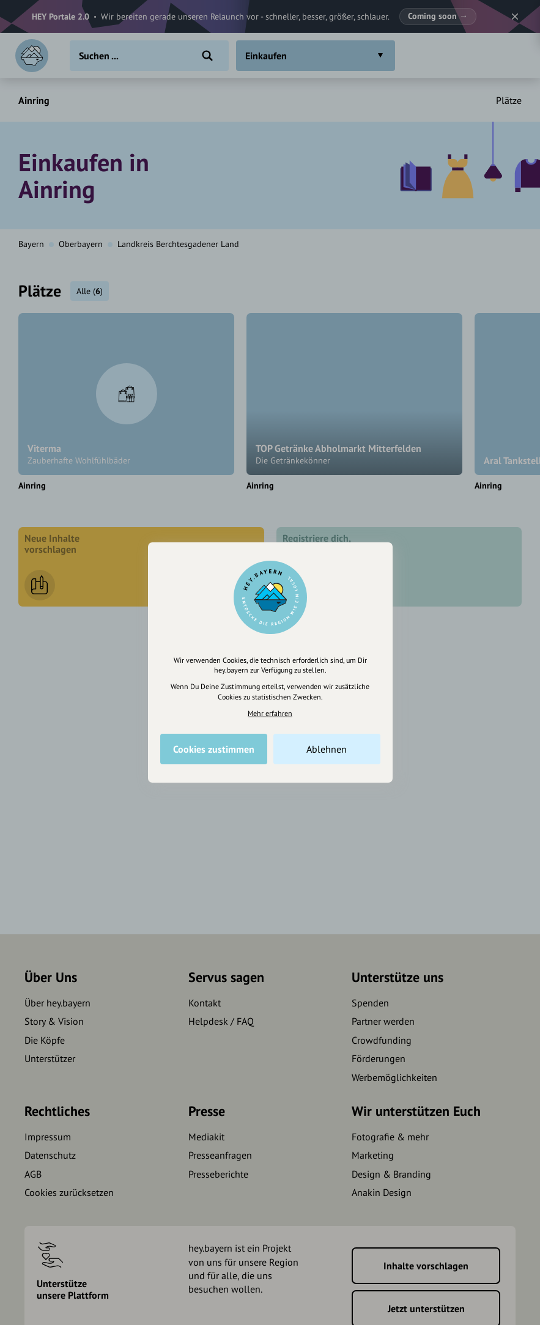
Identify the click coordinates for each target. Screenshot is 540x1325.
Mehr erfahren (270, 713)
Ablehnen (326, 749)
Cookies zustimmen (213, 749)
